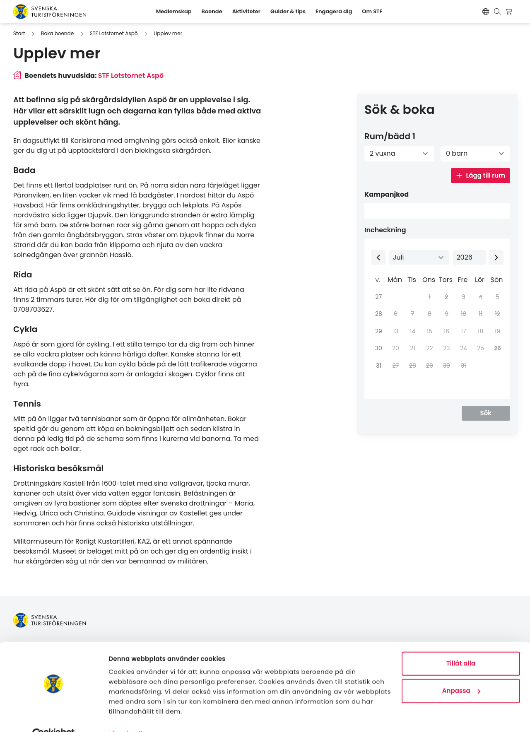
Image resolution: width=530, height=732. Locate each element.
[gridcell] (496, 348)
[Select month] (419, 257)
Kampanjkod (386, 194)
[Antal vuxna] (399, 153)
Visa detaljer (128, 715)
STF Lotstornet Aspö (114, 33)
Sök (485, 413)
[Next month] (496, 257)
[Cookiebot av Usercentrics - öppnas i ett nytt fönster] (53, 716)
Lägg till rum (480, 175)
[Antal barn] (475, 153)
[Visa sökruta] (497, 11)
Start (19, 33)
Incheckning (385, 230)
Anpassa (461, 671)
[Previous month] (378, 257)
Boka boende (57, 33)
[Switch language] (485, 11)
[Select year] (469, 257)
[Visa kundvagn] (510, 11)
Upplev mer (168, 33)
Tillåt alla (461, 644)
